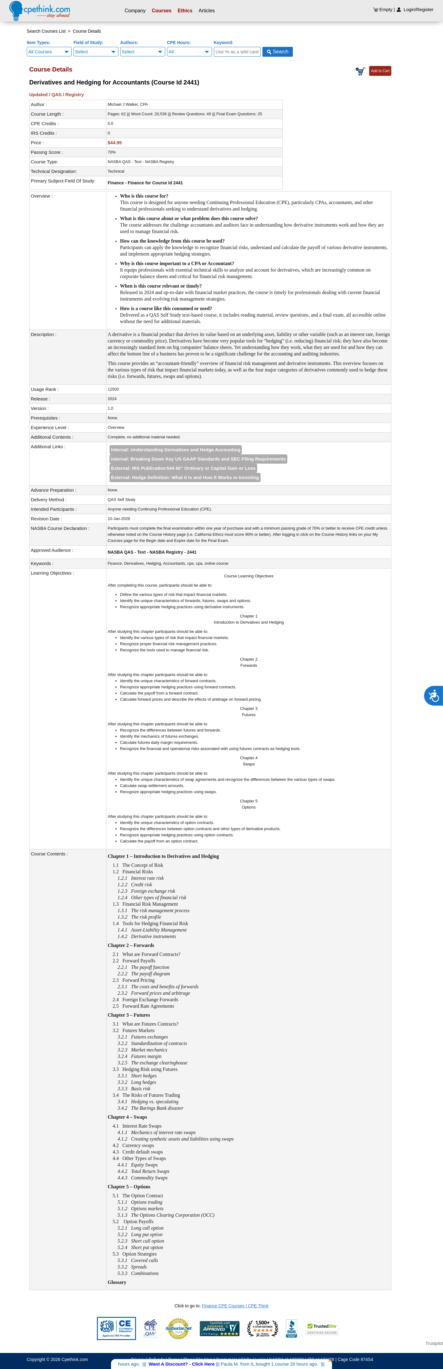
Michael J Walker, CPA (128, 104)
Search (278, 52)
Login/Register (414, 9)
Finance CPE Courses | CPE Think (235, 1305)
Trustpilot (434, 1343)
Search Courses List (46, 31)
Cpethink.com (75, 1359)
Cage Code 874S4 (355, 1359)
